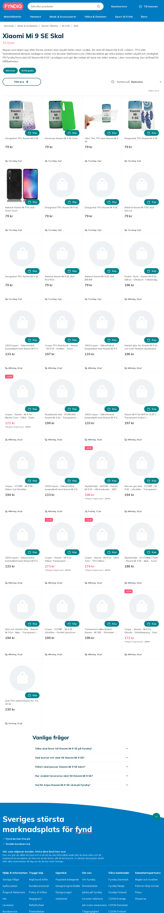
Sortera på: (123, 81)
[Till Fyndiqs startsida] (13, 6)
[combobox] (66, 6)
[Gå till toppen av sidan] (156, 817)
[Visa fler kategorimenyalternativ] (160, 16)
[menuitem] (12, 16)
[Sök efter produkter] (98, 6)
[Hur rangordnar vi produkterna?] (113, 82)
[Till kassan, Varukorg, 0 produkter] (148, 6)
